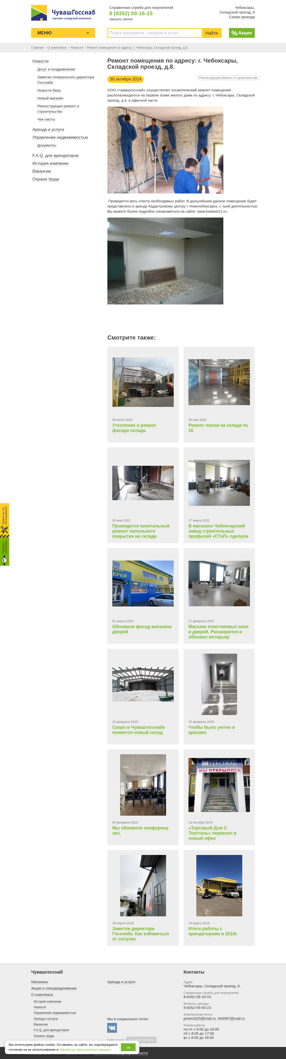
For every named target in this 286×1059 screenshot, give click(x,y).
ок (128, 1047)
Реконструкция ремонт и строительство (228, 78)
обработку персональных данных (85, 1049)
